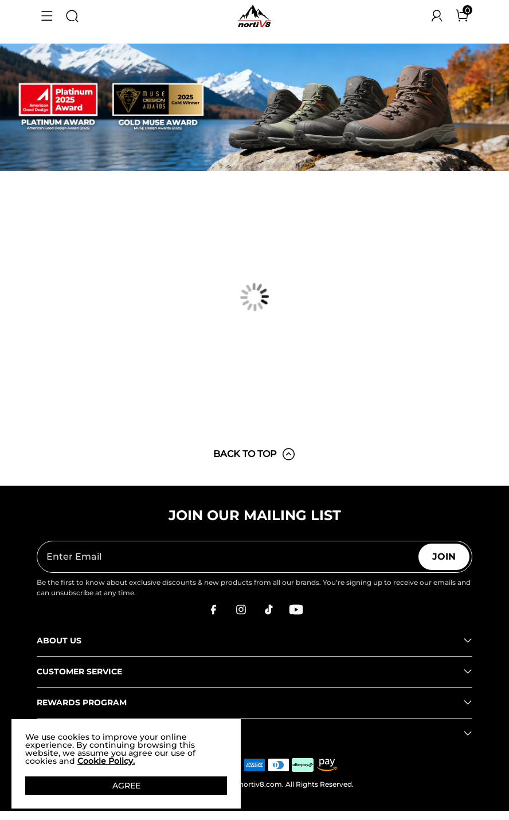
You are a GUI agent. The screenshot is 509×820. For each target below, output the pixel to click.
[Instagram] (241, 609)
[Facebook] (213, 609)
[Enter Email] (227, 556)
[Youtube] (296, 609)
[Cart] (462, 16)
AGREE (126, 785)
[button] (47, 16)
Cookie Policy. (106, 761)
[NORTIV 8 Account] (437, 16)
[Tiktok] (268, 609)
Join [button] (444, 556)
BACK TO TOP (254, 454)
